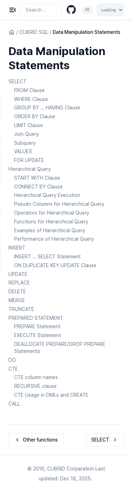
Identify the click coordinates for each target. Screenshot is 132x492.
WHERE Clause (31, 99)
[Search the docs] (41, 10)
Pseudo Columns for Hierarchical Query (59, 204)
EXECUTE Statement (37, 335)
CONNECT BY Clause (38, 187)
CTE (13, 369)
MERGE (16, 300)
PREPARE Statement (37, 326)
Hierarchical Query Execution (47, 195)
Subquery (25, 143)
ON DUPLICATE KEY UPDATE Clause (55, 265)
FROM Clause (29, 90)
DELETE (17, 291)
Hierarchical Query (29, 169)
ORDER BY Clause (34, 116)
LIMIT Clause (28, 125)
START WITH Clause (37, 178)
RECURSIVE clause (35, 386)
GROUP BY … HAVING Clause (47, 107)
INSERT (16, 248)
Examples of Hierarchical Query (49, 230)
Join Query (26, 134)
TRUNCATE (21, 309)
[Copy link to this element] (76, 66)
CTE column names (36, 377)
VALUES (23, 151)
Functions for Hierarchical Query (51, 221)
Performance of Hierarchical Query (54, 239)
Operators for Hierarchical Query (51, 213)
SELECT (17, 81)
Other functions (36, 440)
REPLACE (19, 283)
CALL (14, 404)
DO (12, 360)
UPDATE (17, 274)
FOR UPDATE (29, 160)
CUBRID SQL (33, 32)
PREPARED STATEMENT (35, 318)
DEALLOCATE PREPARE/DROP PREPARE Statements (59, 347)
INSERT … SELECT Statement (47, 256)
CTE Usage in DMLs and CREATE (51, 395)
